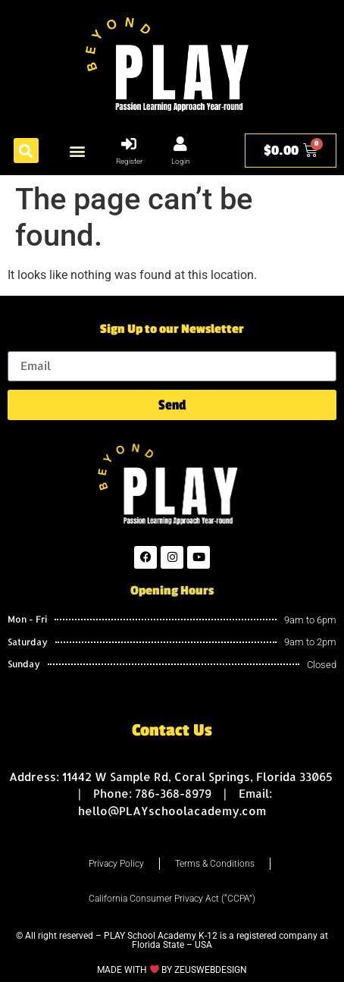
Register (129, 161)
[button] (26, 150)
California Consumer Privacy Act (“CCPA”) (172, 898)
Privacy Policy (116, 863)
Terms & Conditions (215, 863)
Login (180, 161)
